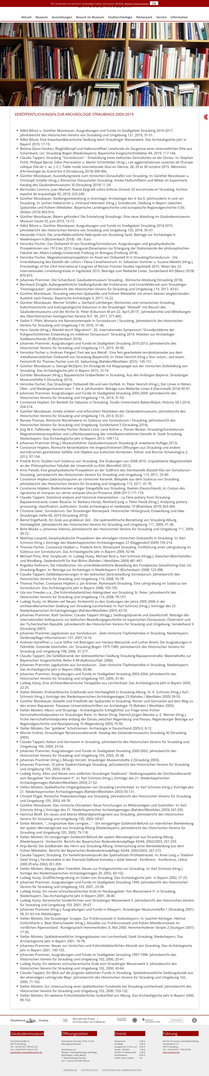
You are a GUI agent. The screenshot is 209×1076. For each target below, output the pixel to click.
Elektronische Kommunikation (122, 1070)
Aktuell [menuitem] (26, 17)
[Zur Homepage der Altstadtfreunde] (29, 1022)
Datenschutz (89, 1070)
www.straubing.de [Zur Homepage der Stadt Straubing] (171, 1052)
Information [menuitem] (179, 17)
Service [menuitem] (161, 17)
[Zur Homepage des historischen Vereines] (89, 1022)
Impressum (70, 1070)
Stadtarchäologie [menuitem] (120, 17)
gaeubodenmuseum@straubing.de (26, 1052)
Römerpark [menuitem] (144, 17)
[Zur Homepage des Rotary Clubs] (194, 1022)
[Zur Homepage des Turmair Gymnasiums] (176, 1022)
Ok (154, 3)
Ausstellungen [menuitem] (62, 17)
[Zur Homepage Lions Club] (135, 1022)
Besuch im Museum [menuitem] (90, 17)
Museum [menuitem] (41, 17)
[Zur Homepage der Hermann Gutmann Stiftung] (64, 1022)
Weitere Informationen (137, 3)
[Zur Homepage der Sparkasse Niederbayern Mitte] (151, 1022)
